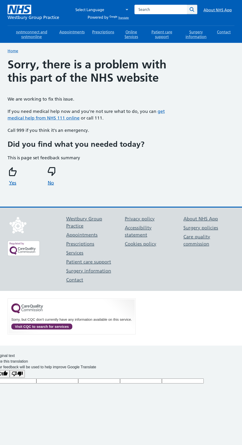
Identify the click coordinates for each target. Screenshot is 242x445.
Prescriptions (103, 32)
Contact (224, 32)
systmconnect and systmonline (31, 34)
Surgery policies (200, 228)
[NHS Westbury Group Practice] (33, 13)
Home (13, 51)
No (52, 176)
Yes (13, 176)
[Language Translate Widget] (100, 9)
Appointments (72, 32)
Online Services (131, 34)
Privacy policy (140, 219)
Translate (119, 17)
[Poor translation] (17, 374)
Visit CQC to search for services (42, 327)
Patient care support (161, 34)
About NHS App (217, 10)
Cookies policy (140, 244)
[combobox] (160, 9)
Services (74, 253)
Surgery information (196, 34)
